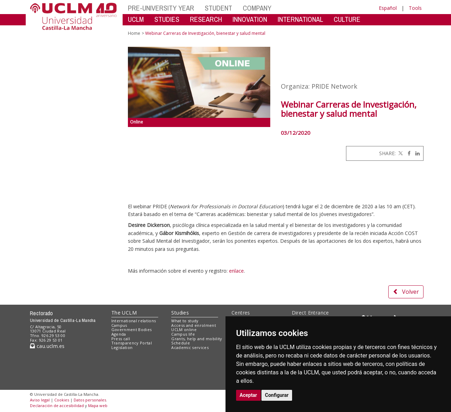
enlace (236, 270)
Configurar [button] (277, 395)
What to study (184, 320)
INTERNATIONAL (300, 19)
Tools (415, 8)
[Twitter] (400, 153)
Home (134, 33)
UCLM (136, 19)
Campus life (183, 334)
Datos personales (90, 400)
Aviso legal (40, 400)
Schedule (180, 343)
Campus (119, 325)
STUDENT (218, 8)
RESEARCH (206, 19)
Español (388, 8)
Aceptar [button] (248, 395)
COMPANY (257, 8)
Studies (180, 312)
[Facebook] (407, 153)
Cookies (61, 400)
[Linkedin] (416, 153)
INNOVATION (250, 19)
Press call (120, 338)
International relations (133, 320)
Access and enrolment (193, 325)
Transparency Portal (131, 343)
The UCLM (124, 312)
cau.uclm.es (47, 346)
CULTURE (347, 19)
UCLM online (184, 329)
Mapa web (97, 405)
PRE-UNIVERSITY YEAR (161, 8)
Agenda (118, 334)
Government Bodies (131, 329)
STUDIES (166, 19)
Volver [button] (406, 292)
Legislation (122, 347)
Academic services (190, 347)
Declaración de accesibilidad (57, 405)
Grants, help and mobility (196, 338)
